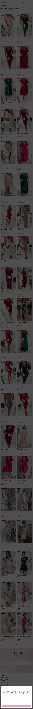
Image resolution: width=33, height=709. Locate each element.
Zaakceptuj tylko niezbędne (16, 699)
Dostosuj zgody (16, 702)
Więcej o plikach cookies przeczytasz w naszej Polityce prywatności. (15, 696)
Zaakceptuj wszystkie (16, 705)
